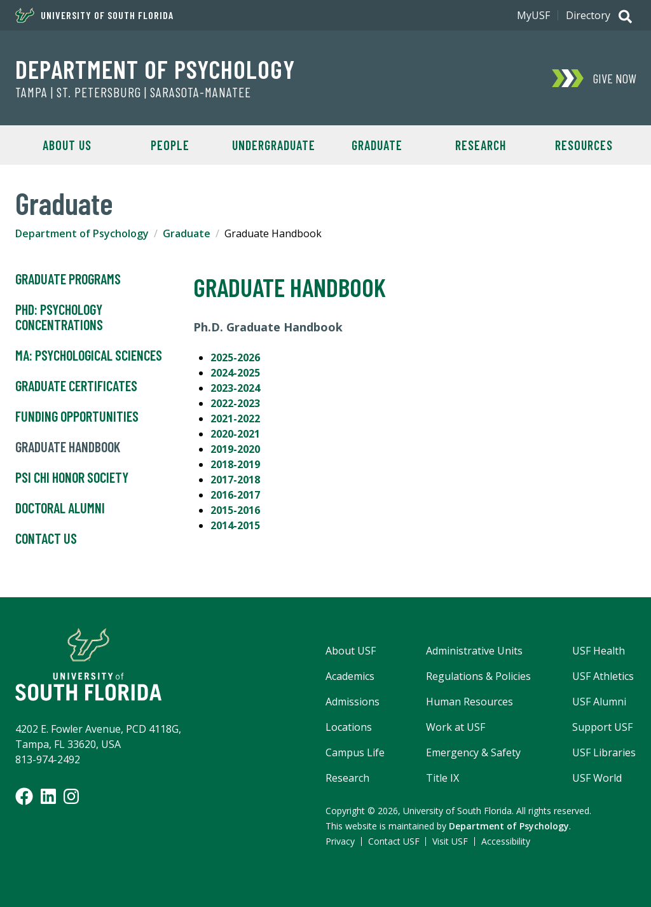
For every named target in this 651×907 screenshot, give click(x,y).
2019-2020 (235, 449)
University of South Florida (94, 15)
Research (480, 145)
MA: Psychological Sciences (88, 355)
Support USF (602, 727)
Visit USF (450, 841)
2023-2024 (235, 388)
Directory (588, 15)
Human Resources (469, 702)
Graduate (377, 145)
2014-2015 (235, 525)
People (170, 145)
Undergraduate (273, 145)
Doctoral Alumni (60, 508)
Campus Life (355, 752)
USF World (597, 778)
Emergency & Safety (473, 752)
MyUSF (533, 15)
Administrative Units (474, 651)
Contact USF (394, 841)
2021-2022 (235, 419)
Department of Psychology (155, 68)
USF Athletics (603, 676)
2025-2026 (235, 357)
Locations (349, 727)
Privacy (340, 841)
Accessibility (505, 841)
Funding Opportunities (77, 416)
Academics (350, 676)
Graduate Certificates (76, 386)
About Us (67, 145)
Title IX (442, 778)
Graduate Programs (68, 279)
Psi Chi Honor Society (71, 477)
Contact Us (46, 538)
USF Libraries (604, 752)
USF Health (598, 651)
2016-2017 (235, 495)
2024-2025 (235, 373)
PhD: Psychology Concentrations (59, 317)
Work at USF (455, 727)
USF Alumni (599, 702)
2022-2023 (235, 403)
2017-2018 (235, 480)
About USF (351, 651)
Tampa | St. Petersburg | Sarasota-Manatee (133, 92)
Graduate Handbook (67, 447)
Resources (584, 145)
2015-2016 (235, 510)
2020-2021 (235, 434)
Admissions (353, 702)
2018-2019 (235, 464)
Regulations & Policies (478, 676)
